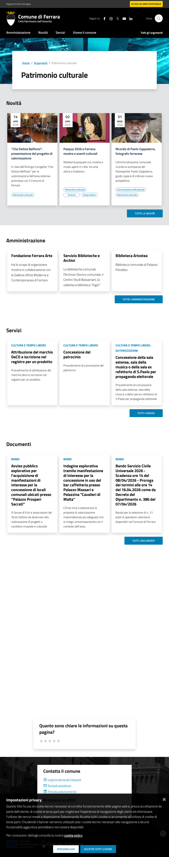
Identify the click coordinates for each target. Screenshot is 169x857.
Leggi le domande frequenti (62, 779)
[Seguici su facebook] (103, 18)
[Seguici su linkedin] (129, 18)
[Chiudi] (164, 799)
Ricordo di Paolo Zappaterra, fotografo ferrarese (135, 151)
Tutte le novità (145, 213)
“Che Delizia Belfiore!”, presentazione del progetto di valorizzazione (31, 154)
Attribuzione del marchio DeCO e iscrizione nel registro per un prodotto (32, 357)
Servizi (60, 32)
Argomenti (40, 63)
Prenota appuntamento (59, 791)
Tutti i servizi (146, 413)
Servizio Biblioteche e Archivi (81, 258)
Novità (43, 32)
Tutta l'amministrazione (139, 299)
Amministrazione (18, 32)
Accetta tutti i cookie (98, 849)
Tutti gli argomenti (152, 33)
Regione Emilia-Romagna (18, 4)
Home (26, 63)
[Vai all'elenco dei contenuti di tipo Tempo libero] (89, 195)
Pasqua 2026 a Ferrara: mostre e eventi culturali (80, 151)
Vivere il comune (84, 32)
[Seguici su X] (116, 18)
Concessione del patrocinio (76, 354)
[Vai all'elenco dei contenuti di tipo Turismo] (71, 195)
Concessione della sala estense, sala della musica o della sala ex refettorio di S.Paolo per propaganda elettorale (136, 366)
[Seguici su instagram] (109, 18)
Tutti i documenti (143, 541)
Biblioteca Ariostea (132, 256)
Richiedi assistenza (57, 785)
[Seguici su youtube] (123, 18)
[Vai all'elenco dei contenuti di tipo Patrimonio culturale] (22, 195)
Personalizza (66, 849)
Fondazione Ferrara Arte (31, 256)
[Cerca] (159, 18)
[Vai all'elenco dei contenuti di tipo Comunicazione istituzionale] (131, 190)
